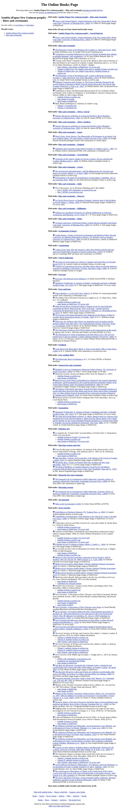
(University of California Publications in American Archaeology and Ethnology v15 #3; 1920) (82, 214)
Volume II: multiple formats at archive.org (73, 640)
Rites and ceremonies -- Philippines (72, 208)
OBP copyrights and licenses (59, 806)
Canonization (63, 245)
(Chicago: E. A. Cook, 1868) (81, 558)
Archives (63, 800)
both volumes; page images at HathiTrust (72, 642)
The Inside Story (75, 800)
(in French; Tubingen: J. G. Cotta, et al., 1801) (84, 727)
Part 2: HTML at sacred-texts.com (70, 192)
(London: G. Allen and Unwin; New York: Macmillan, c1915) (82, 77)
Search (41, 796)
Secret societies (64, 508)
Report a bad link (60, 792)
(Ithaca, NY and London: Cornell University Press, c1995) (84, 137)
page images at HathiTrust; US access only (73, 304)
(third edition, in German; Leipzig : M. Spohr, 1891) (84, 667)
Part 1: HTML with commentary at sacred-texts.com (76, 190)
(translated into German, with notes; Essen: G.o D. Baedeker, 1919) (84, 324)
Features (54, 800)
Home (35, 796)
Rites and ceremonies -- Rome (70, 219)
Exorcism (62, 275)
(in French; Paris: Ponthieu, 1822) (84, 733)
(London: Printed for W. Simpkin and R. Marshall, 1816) (85, 392)
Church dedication (65, 258)
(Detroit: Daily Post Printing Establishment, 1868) (85, 382)
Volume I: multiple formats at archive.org (72, 637)
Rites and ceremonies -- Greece (70, 167)
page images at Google (65, 99)
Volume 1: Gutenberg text (67, 106)
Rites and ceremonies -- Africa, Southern (74, 122)
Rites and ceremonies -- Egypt (70, 132)
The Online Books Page (59, 4)
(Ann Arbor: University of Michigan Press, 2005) (85, 224)
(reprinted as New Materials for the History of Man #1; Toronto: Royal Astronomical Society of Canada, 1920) (84, 316)
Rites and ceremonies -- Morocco (71, 196)
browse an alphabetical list (49, 12)
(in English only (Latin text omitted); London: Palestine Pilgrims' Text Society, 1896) (83, 336)
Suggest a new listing (77, 792)
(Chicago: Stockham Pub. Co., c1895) (85, 703)
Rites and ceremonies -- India (70, 184)
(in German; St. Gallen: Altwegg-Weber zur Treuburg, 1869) (84, 673)
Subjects (76, 796)
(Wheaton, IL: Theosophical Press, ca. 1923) (85, 309)
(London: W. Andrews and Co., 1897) (84, 149)
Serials (84, 796)
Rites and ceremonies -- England (71, 145)
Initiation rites (64, 429)
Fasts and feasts (64, 289)
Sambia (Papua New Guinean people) (20, 33)
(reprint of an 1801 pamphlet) (84, 773)
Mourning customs (65, 487)
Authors (61, 796)
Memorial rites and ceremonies (70, 475)
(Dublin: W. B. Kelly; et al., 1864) (83, 749)
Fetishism (62, 345)
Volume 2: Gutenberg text (67, 108)
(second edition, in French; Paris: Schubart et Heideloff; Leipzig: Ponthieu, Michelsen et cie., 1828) (84, 741)
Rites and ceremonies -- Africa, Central (73, 112)
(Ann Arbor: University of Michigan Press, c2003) (85, 22)
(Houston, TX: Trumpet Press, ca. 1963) (80, 512)
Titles (69, 796)
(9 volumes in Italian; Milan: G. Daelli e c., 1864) (80, 544)
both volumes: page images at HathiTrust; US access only (78, 67)
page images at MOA (65, 605)
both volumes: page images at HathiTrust (72, 652)
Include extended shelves (92, 10)
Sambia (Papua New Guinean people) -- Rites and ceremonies (82, 17)
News (47, 800)
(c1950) (68, 504)
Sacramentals (63, 500)
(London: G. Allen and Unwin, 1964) (85, 50)
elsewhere (30, 25)
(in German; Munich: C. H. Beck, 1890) (83, 172)
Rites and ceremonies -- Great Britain (73, 155)
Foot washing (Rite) (66, 355)
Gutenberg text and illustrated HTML (71, 661)
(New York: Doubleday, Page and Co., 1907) (85, 468)
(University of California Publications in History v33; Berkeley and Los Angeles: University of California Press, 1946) (84, 237)
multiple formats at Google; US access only (73, 437)
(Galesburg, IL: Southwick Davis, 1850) (83, 615)
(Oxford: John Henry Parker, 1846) (85, 267)
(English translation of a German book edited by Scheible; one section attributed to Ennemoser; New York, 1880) (85, 419)
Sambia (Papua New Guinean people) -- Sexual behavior (80, 33)
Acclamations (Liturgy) (67, 231)
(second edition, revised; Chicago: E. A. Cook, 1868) (84, 696)
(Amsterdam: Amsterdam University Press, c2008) (83, 480)
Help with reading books (43, 792)
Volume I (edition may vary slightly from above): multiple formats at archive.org (87, 69)
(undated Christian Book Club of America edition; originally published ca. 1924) (82, 628)
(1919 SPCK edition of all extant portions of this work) (85, 330)
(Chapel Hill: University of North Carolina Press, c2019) (83, 251)
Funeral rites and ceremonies (69, 365)
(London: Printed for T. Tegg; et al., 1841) (84, 84)
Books (40, 800)
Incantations (63, 408)
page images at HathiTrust (67, 101)
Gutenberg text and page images (69, 584)
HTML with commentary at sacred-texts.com (74, 659)
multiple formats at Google (67, 721)
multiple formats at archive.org (68, 97)
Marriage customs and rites (69, 445)
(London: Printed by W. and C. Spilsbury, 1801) (85, 766)
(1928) (84, 779)
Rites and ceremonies (14, 35)
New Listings (51, 796)
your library (19, 25)
